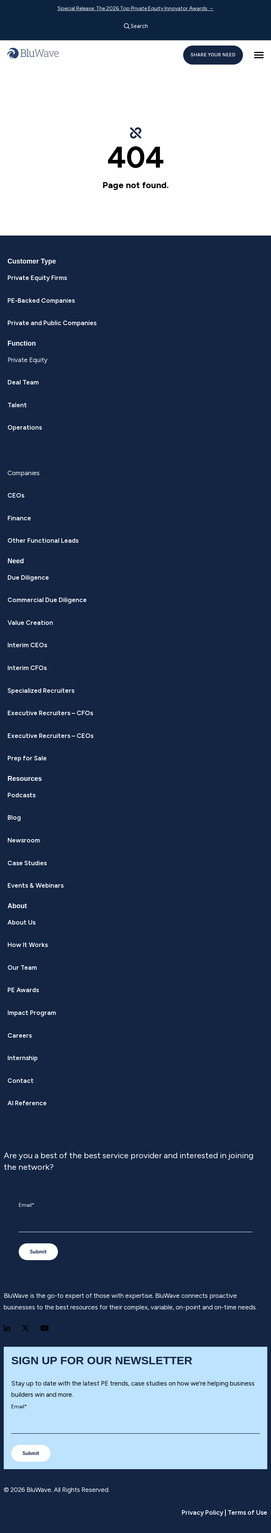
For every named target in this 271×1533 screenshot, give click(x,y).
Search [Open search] (135, 26)
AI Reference (27, 1103)
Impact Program (31, 1012)
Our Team (22, 967)
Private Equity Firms (37, 277)
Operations (24, 427)
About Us (21, 922)
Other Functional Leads (42, 540)
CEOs (15, 495)
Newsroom (23, 840)
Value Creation (30, 622)
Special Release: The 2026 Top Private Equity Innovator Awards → (136, 8)
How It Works (27, 944)
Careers (19, 1035)
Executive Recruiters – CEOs (50, 735)
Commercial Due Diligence (47, 600)
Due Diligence (28, 577)
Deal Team (23, 382)
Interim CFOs (27, 668)
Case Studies (27, 863)
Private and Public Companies (51, 323)
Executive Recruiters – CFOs (50, 713)
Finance (19, 518)
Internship (22, 1058)
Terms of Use (246, 1512)
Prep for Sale (27, 758)
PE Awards (23, 990)
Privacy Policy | (204, 1512)
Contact (20, 1080)
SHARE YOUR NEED (213, 55)
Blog (14, 817)
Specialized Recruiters (40, 690)
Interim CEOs (27, 645)
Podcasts (21, 795)
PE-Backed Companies (41, 300)
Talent (17, 405)
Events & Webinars (35, 885)
